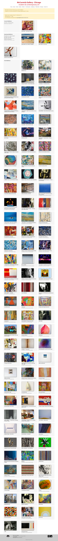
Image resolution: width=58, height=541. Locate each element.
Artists (17, 6)
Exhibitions (33, 6)
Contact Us (46, 6)
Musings (41, 6)
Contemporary (27, 6)
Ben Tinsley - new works (7, 37)
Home (11, 6)
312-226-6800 (15, 536)
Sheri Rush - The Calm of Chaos (8, 22)
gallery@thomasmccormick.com (22, 17)
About (14, 6)
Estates (20, 6)
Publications (37, 6)
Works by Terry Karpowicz (8, 39)
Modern (23, 6)
